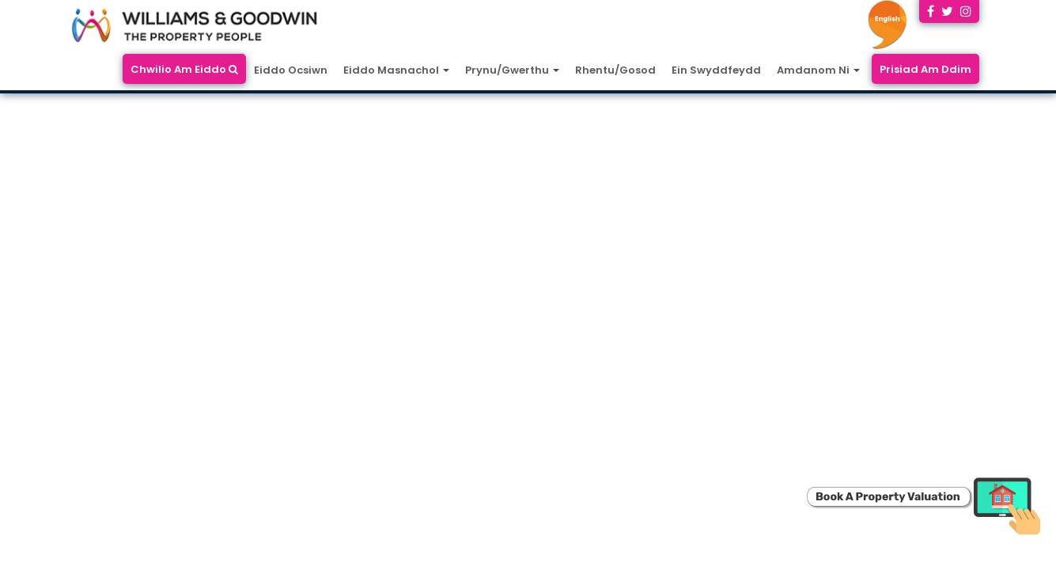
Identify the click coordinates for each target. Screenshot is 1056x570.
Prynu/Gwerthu (512, 70)
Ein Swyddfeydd (716, 70)
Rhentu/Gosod (615, 70)
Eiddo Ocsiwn (290, 70)
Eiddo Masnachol (396, 70)
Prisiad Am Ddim (925, 69)
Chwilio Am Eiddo (184, 69)
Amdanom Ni (818, 70)
